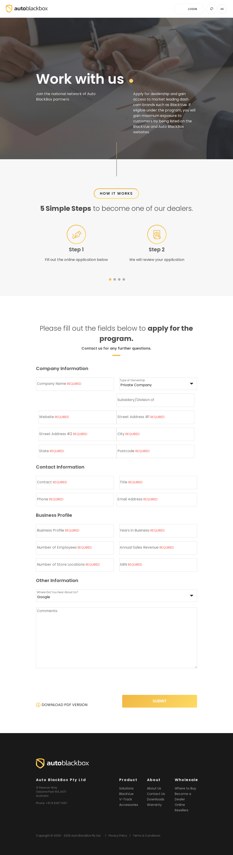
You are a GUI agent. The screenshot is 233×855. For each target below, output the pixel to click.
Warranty (154, 804)
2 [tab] (114, 280)
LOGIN (192, 9)
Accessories (128, 804)
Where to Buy (185, 788)
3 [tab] (118, 280)
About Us (154, 788)
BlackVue (126, 794)
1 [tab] (109, 280)
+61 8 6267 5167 (56, 803)
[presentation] (162, 682)
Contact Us (156, 794)
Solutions (126, 788)
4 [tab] (123, 280)
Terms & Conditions (146, 835)
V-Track (125, 799)
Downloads (155, 799)
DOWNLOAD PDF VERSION (64, 704)
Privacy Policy (118, 835)
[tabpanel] (76, 245)
